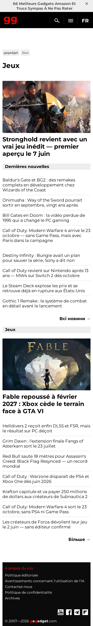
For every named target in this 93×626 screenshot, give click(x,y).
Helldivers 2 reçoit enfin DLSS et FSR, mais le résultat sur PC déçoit (46, 428)
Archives (12, 598)
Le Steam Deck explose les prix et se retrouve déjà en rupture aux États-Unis (43, 288)
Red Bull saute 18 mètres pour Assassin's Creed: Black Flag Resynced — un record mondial (45, 461)
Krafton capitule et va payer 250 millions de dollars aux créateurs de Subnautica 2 (45, 494)
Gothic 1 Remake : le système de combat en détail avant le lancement (44, 303)
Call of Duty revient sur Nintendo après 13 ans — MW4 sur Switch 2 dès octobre (45, 273)
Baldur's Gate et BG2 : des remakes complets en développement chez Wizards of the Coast (38, 184)
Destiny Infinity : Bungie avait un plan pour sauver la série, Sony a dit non (41, 258)
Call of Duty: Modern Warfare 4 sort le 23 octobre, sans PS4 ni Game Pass (44, 509)
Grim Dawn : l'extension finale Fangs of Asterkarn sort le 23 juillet (42, 444)
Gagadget (10, 19)
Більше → (79, 539)
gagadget (11, 53)
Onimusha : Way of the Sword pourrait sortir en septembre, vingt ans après (42, 203)
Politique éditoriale (21, 575)
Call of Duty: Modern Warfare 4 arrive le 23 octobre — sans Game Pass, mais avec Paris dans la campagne (46, 235)
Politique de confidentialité (28, 592)
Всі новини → (75, 318)
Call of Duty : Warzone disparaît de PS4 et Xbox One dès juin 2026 (45, 479)
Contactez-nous (18, 586)
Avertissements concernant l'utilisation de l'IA (44, 581)
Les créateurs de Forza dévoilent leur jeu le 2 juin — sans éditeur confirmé (44, 524)
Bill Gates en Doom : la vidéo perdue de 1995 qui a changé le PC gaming (43, 218)
